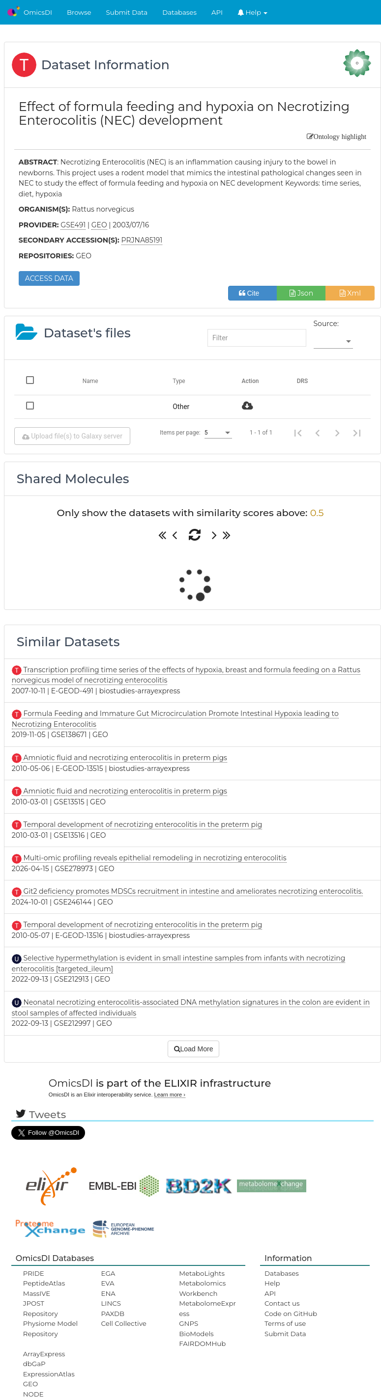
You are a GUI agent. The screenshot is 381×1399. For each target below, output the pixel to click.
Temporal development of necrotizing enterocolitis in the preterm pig (142, 824)
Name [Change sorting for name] (90, 381)
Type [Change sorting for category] (179, 381)
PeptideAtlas (44, 1283)
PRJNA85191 (142, 240)
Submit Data (127, 12)
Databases (179, 12)
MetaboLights (202, 1273)
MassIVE (36, 1293)
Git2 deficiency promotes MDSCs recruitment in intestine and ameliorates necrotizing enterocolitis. (192, 891)
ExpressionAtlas (49, 1374)
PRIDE (33, 1273)
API (217, 12)
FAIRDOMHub (202, 1343)
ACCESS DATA (49, 278)
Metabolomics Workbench (202, 1288)
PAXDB (113, 1313)
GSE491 (73, 224)
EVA (108, 1283)
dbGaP (34, 1364)
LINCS (111, 1303)
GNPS (188, 1323)
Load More (193, 1049)
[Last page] (357, 432)
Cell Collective (124, 1323)
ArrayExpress (44, 1354)
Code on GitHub (290, 1313)
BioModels (196, 1334)
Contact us (281, 1303)
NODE (33, 1394)
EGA (108, 1273)
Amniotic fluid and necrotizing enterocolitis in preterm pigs (124, 757)
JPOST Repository (40, 1308)
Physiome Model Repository (50, 1328)
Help (252, 12)
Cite (253, 293)
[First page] (298, 432)
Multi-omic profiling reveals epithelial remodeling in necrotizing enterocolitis (154, 857)
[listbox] (333, 342)
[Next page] (337, 432)
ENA (108, 1293)
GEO (30, 1384)
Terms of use (285, 1323)
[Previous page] (317, 432)
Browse (79, 12)
